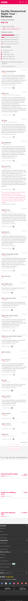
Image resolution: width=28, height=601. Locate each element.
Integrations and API (6, 564)
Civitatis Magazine (5, 546)
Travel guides (4, 549)
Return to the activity (5, 7)
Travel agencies (4, 560)
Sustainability (3, 534)
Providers (2, 554)
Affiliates (2, 557)
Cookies (21, 600)
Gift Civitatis (3, 537)
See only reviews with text (8, 66)
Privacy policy (18, 600)
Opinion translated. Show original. (8, 84)
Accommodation (5, 567)
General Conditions (8, 600)
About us (2, 528)
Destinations (3, 543)
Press (1, 531)
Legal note (13, 600)
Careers (2, 570)
